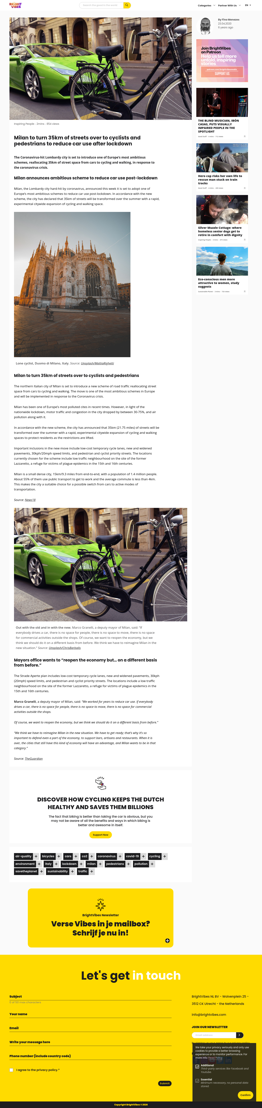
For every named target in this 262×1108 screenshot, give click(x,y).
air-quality (23, 856)
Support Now (100, 835)
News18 (30, 500)
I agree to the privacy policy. (37, 1070)
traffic (82, 871)
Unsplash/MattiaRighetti (97, 363)
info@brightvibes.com (209, 1014)
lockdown (69, 864)
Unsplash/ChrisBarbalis (65, 648)
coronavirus (107, 856)
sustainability (57, 871)
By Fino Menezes (228, 19)
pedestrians (115, 864)
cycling (154, 856)
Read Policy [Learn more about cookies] (215, 1058)
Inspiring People (24, 124)
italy (48, 864)
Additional (207, 1065)
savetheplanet (26, 871)
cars (68, 856)
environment (25, 864)
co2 (84, 856)
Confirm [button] (246, 1095)
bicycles (48, 856)
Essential (206, 1079)
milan (91, 864)
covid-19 (132, 856)
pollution (141, 864)
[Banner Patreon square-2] (222, 60)
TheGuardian (34, 758)
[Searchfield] (101, 5)
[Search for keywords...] (127, 5)
